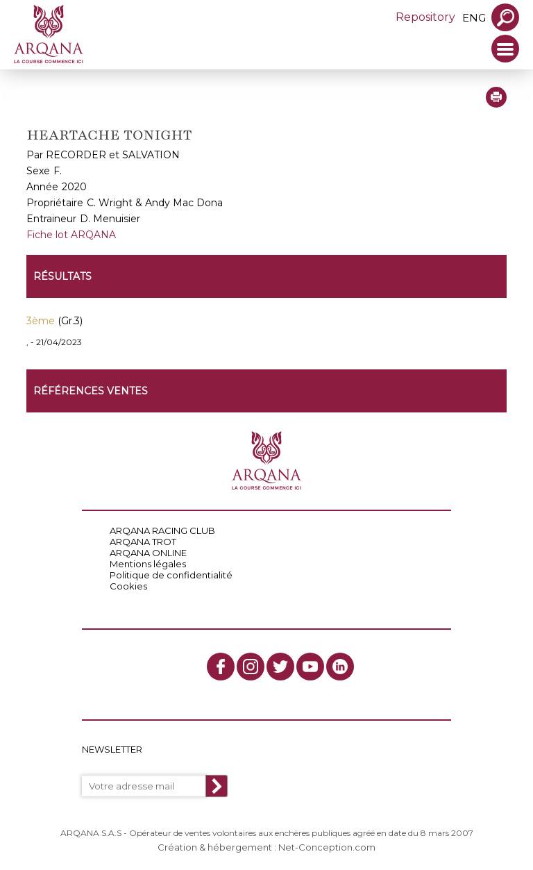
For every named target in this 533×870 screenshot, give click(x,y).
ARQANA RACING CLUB (162, 530)
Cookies (128, 586)
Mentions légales (148, 563)
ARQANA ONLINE (148, 552)
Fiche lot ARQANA (71, 234)
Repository (425, 17)
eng (474, 17)
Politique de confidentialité (171, 574)
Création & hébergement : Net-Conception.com (266, 847)
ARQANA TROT (143, 541)
